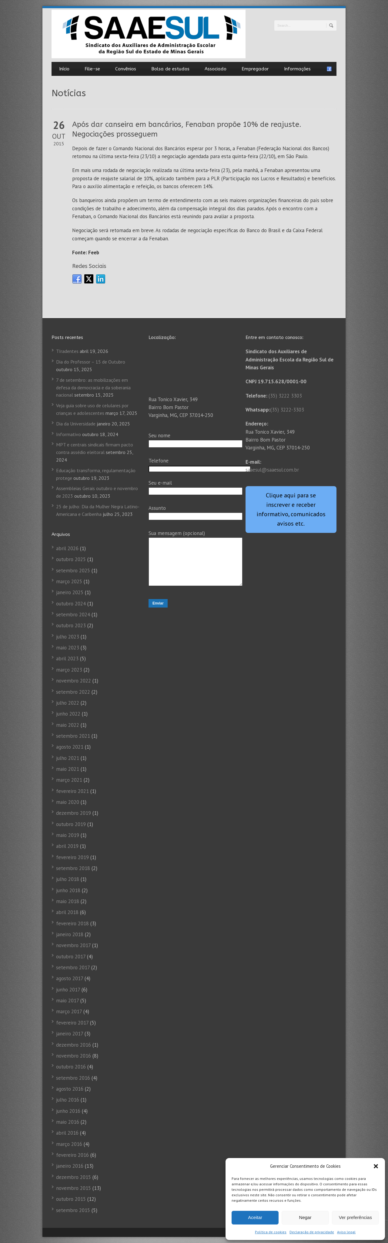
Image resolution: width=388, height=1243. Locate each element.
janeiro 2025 (69, 592)
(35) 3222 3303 (285, 395)
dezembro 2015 (73, 1177)
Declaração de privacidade (311, 1232)
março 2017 (69, 1011)
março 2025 (69, 581)
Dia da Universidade (75, 424)
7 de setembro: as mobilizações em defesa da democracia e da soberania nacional (93, 387)
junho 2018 (68, 890)
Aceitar (255, 1217)
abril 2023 (67, 658)
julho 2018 (67, 879)
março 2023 (69, 669)
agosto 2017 (69, 978)
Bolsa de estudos (170, 69)
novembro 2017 (73, 945)
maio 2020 (67, 802)
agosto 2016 (69, 1089)
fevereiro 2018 (72, 923)
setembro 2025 (73, 570)
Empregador (255, 69)
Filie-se (92, 69)
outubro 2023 (71, 625)
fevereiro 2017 (72, 1022)
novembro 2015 (73, 1188)
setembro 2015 (73, 1210)
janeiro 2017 (69, 1033)
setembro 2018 (73, 868)
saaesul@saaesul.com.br (272, 469)
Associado (215, 69)
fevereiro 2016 (72, 1155)
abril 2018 (67, 912)
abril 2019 (67, 846)
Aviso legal (346, 1232)
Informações (297, 69)
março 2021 (69, 780)
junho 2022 (68, 713)
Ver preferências (355, 1217)
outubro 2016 (71, 1066)
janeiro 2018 (69, 934)
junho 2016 (68, 1111)
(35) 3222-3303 (287, 409)
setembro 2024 (73, 614)
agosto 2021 (69, 746)
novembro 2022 (73, 680)
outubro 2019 (71, 824)
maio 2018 (67, 901)
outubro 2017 (70, 956)
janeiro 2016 (69, 1166)
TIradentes (67, 351)
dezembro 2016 (73, 1044)
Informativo (68, 434)
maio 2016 (67, 1122)
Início (64, 69)
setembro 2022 (73, 692)
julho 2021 (67, 758)
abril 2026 (67, 548)
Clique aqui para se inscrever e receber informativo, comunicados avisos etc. (291, 509)
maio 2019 (67, 835)
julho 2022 (67, 702)
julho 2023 (67, 636)
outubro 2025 (71, 559)
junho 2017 (68, 989)
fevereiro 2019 (72, 857)
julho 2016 (67, 1099)
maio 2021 (67, 769)
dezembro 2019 (73, 813)
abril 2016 (67, 1133)
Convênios (125, 69)
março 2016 (69, 1144)
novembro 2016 (73, 1055)
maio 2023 (67, 647)
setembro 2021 (73, 736)
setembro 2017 (73, 967)
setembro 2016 (73, 1078)
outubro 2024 (71, 603)
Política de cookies (270, 1232)
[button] (376, 1166)
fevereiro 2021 (72, 791)
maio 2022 (67, 725)
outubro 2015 (71, 1199)
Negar (305, 1217)
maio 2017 (67, 1000)
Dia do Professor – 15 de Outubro (90, 362)
